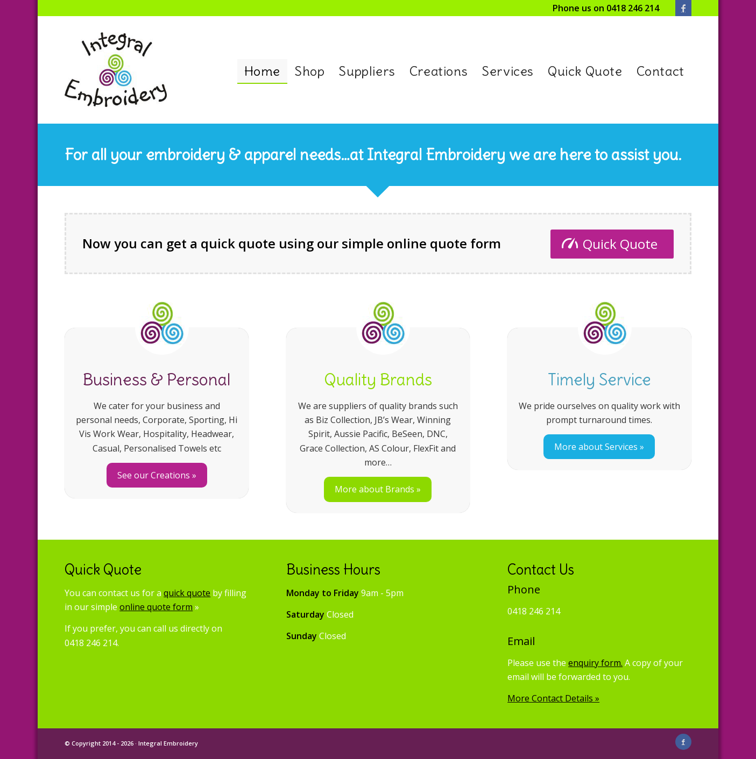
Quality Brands (378, 379)
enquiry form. (595, 663)
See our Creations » (156, 475)
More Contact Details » (553, 698)
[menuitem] (262, 71)
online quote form (156, 607)
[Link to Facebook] (683, 8)
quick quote (187, 593)
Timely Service (599, 379)
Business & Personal (156, 379)
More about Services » (599, 447)
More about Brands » (378, 489)
